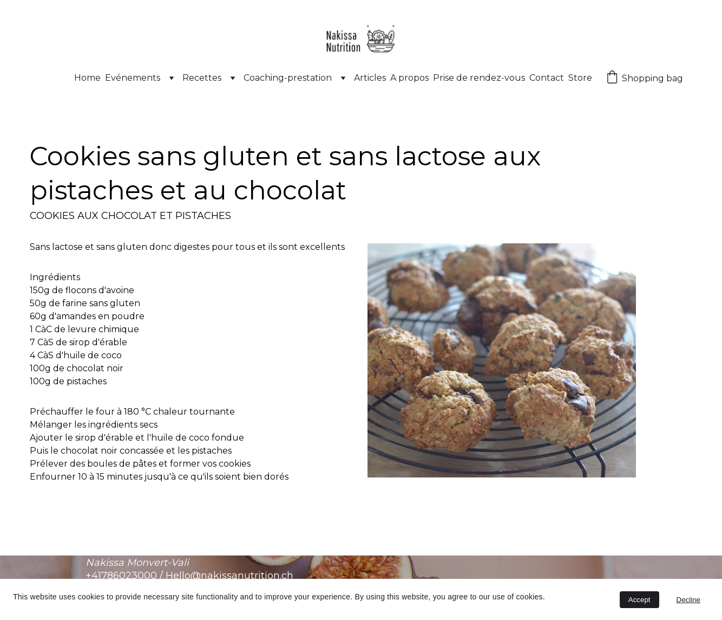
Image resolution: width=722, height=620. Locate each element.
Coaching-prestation (288, 78)
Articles (370, 78)
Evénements (132, 78)
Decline (688, 600)
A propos (409, 78)
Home (87, 78)
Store (580, 78)
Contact (546, 78)
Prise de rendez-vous (479, 78)
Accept (639, 600)
